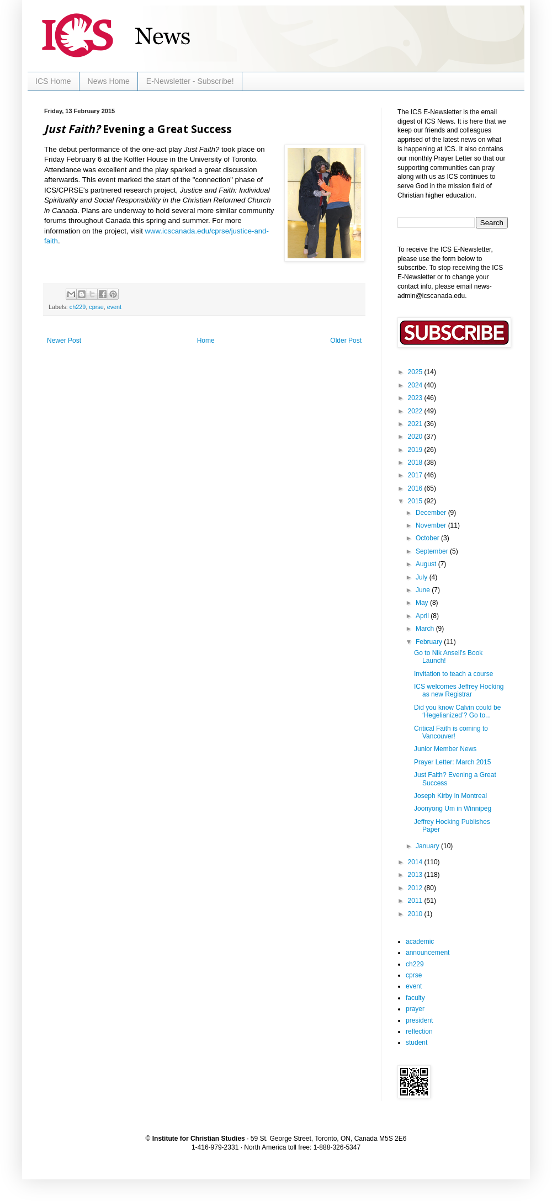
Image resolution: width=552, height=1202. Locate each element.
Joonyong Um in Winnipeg (452, 808)
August (427, 564)
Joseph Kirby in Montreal (450, 796)
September (433, 551)
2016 (416, 488)
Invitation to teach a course (453, 674)
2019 (416, 450)
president (419, 1020)
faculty (415, 998)
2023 (416, 398)
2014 (416, 862)
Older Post (346, 340)
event (114, 307)
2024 (416, 385)
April (423, 616)
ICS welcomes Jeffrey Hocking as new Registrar (459, 690)
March (426, 628)
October (428, 538)
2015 (416, 501)
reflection (419, 1031)
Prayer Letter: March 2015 (452, 762)
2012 (416, 888)
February (430, 642)
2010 (416, 914)
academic (420, 941)
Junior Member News (445, 749)
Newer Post (64, 340)
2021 (416, 424)
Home (206, 340)
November (432, 525)
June (424, 590)
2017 (416, 475)
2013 (416, 875)
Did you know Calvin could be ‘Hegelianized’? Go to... (457, 711)
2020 (416, 436)
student (416, 1042)
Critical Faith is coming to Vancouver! (451, 732)
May (423, 603)
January (428, 846)
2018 (416, 462)
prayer (415, 1009)
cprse (96, 307)
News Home (109, 81)
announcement (427, 952)
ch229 (78, 307)
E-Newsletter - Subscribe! (190, 81)
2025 (416, 372)
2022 (416, 411)
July (422, 577)
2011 (416, 901)
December (432, 513)
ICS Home (53, 81)
